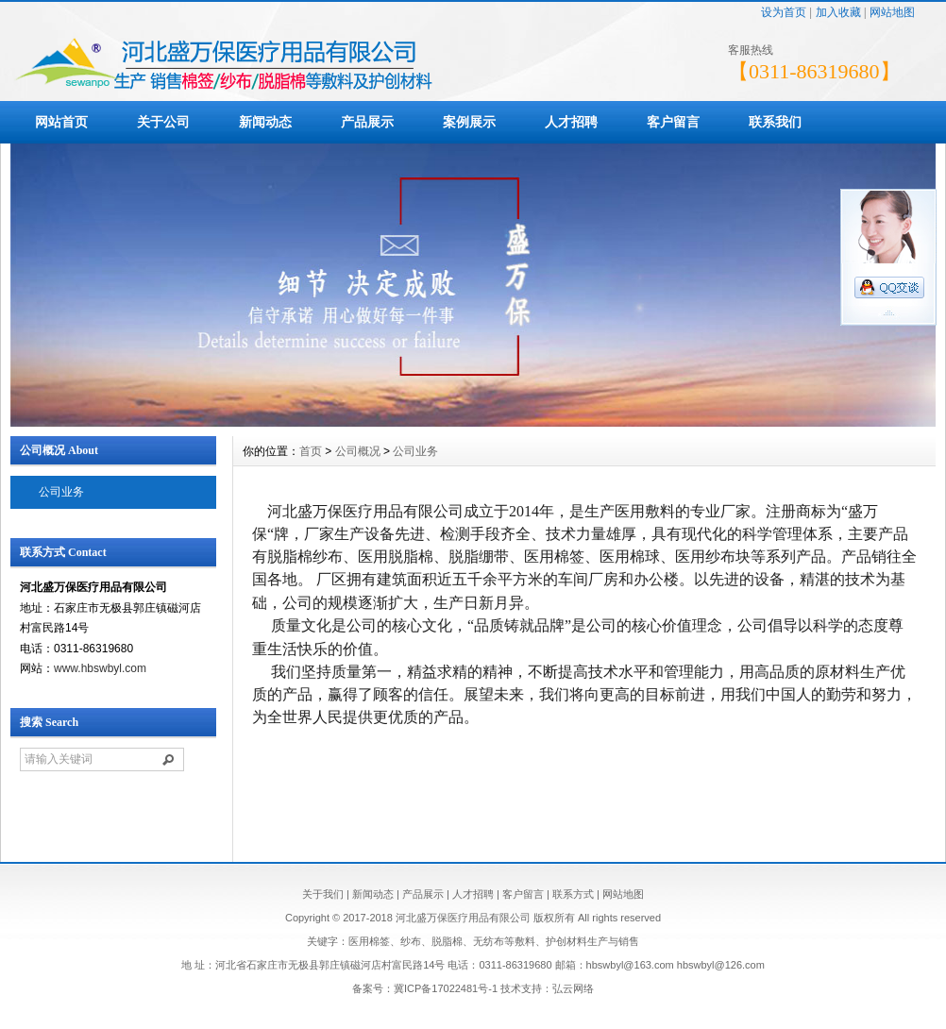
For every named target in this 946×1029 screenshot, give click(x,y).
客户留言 (673, 121)
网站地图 (892, 12)
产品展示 (367, 121)
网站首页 (61, 121)
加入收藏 (838, 12)
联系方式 (573, 894)
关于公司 (163, 121)
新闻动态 (265, 121)
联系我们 (775, 121)
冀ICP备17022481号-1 (446, 988)
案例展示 (469, 121)
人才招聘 (571, 121)
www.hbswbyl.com (100, 668)
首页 (310, 451)
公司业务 (61, 491)
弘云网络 (573, 988)
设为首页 (783, 12)
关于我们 (323, 894)
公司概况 (357, 451)
